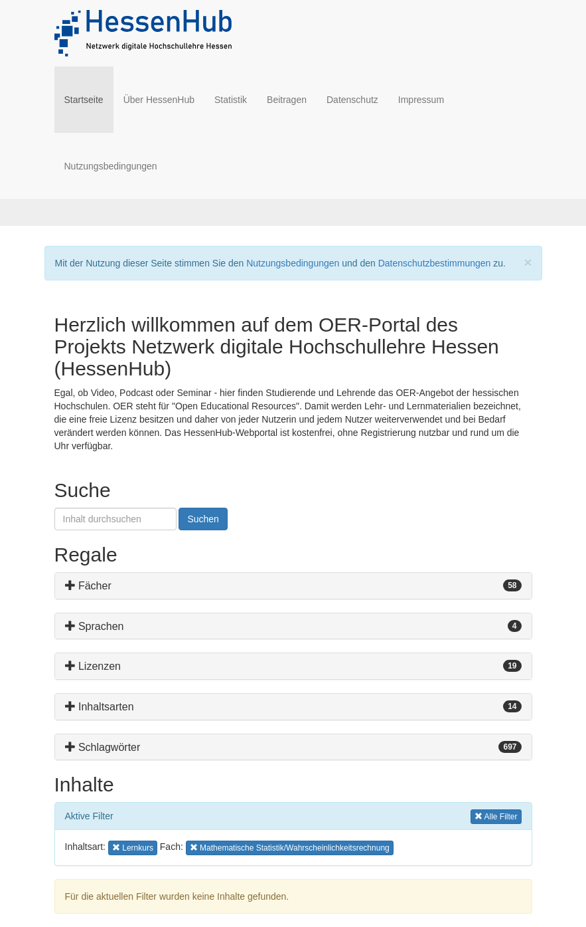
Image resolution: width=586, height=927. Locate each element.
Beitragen (287, 99)
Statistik (230, 99)
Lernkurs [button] (133, 847)
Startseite (88, 98)
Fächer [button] (88, 585)
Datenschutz (352, 99)
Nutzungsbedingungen (110, 166)
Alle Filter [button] (496, 815)
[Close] (528, 262)
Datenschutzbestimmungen (434, 263)
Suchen (202, 519)
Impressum (421, 99)
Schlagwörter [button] (103, 747)
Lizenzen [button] (93, 666)
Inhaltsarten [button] (99, 706)
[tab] (293, 586)
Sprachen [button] (94, 626)
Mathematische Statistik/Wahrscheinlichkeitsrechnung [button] (290, 847)
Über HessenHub (158, 99)
